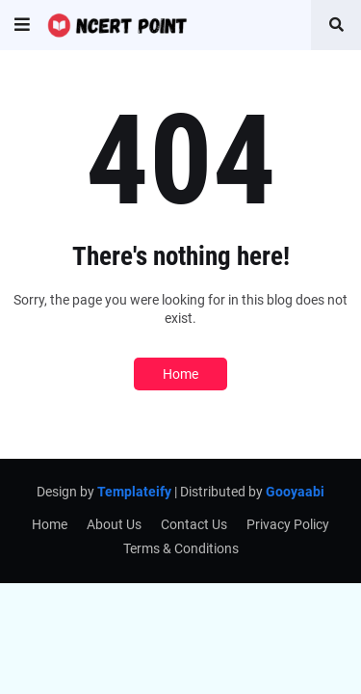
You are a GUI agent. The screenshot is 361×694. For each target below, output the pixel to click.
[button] (22, 25)
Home (180, 374)
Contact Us (194, 524)
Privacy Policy (287, 524)
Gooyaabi (295, 491)
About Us (114, 524)
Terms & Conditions (181, 548)
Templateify (134, 491)
